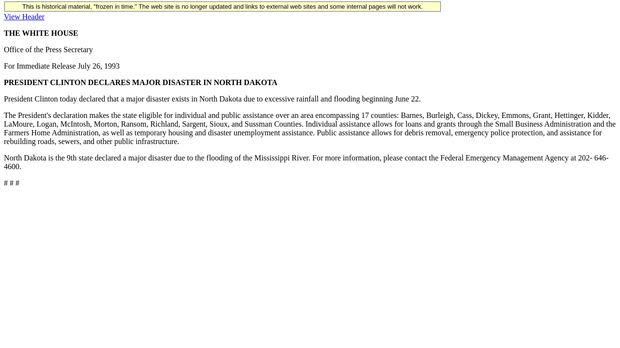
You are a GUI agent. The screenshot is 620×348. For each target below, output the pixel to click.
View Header (24, 17)
